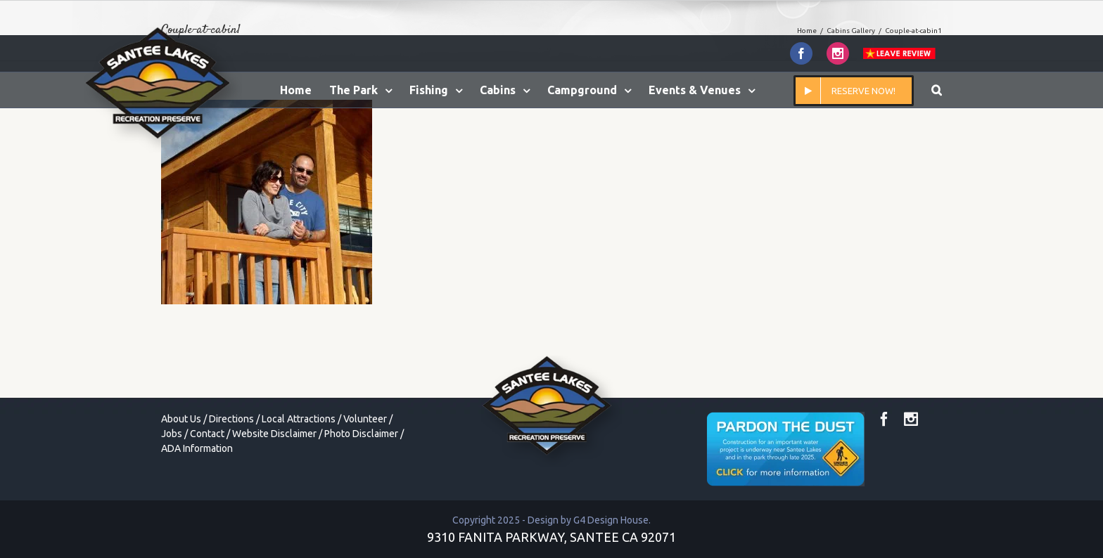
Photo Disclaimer (361, 433)
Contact (207, 433)
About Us (181, 418)
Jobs (171, 433)
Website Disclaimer (274, 433)
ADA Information (197, 448)
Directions (231, 418)
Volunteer (365, 418)
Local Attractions (299, 418)
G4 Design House (611, 520)
